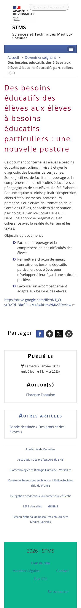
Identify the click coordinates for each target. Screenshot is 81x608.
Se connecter (58, 591)
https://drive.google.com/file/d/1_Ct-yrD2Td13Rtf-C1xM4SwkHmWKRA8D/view (37, 302)
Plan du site (40, 563)
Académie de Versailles (40, 449)
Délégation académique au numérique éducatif (40, 496)
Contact (62, 570)
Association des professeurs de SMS (40, 459)
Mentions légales (25, 570)
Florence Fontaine (40, 394)
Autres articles (40, 415)
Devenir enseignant (40, 57)
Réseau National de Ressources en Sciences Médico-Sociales (40, 519)
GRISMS (53, 506)
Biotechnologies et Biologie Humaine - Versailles (40, 470)
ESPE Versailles (32, 506)
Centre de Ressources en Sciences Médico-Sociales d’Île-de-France (40, 482)
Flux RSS (40, 578)
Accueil (13, 57)
